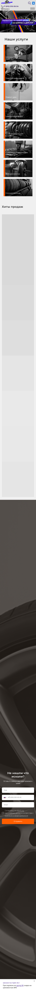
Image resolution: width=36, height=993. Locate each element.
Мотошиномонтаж (13, 174)
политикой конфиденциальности (16, 816)
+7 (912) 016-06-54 (11, 6)
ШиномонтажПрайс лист (11, 58)
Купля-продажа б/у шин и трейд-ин (14, 135)
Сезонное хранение (13, 193)
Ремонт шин (11, 97)
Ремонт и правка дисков (15, 78)
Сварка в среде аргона (14, 116)
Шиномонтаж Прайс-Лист (11, 983)
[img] (18, 91)
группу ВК (20, 985)
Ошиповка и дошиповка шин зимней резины (17, 153)
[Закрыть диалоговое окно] (34, 981)
